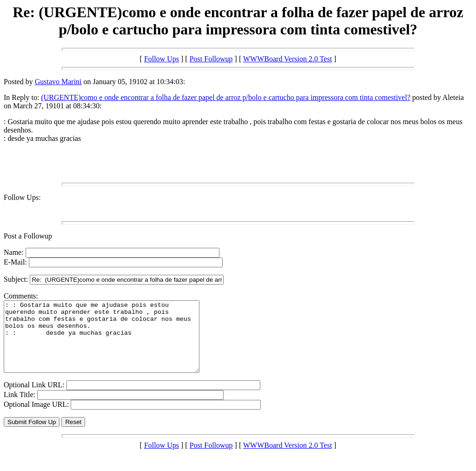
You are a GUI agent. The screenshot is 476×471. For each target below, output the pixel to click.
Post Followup (211, 59)
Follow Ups (161, 59)
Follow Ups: (22, 197)
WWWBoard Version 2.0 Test (287, 59)
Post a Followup (28, 236)
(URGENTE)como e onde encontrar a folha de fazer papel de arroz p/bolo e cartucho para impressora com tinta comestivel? (225, 97)
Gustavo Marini (58, 82)
